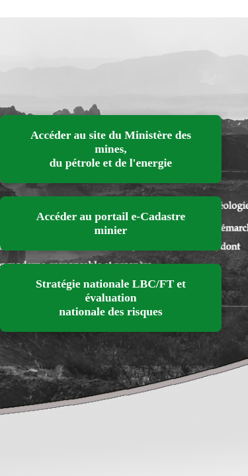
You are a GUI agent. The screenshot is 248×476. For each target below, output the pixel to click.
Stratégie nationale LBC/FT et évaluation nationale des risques (111, 297)
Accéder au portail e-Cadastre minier (111, 223)
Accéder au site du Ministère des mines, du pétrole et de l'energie (110, 148)
